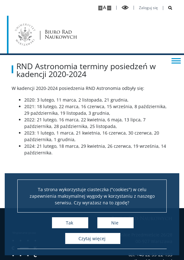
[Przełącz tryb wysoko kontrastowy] (125, 8)
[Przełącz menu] (176, 60)
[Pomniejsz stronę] (109, 8)
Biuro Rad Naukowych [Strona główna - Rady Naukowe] (61, 35)
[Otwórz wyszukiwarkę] (168, 8)
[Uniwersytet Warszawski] (25, 35)
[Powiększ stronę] (100, 8)
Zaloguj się (148, 8)
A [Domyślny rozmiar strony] (104, 7)
